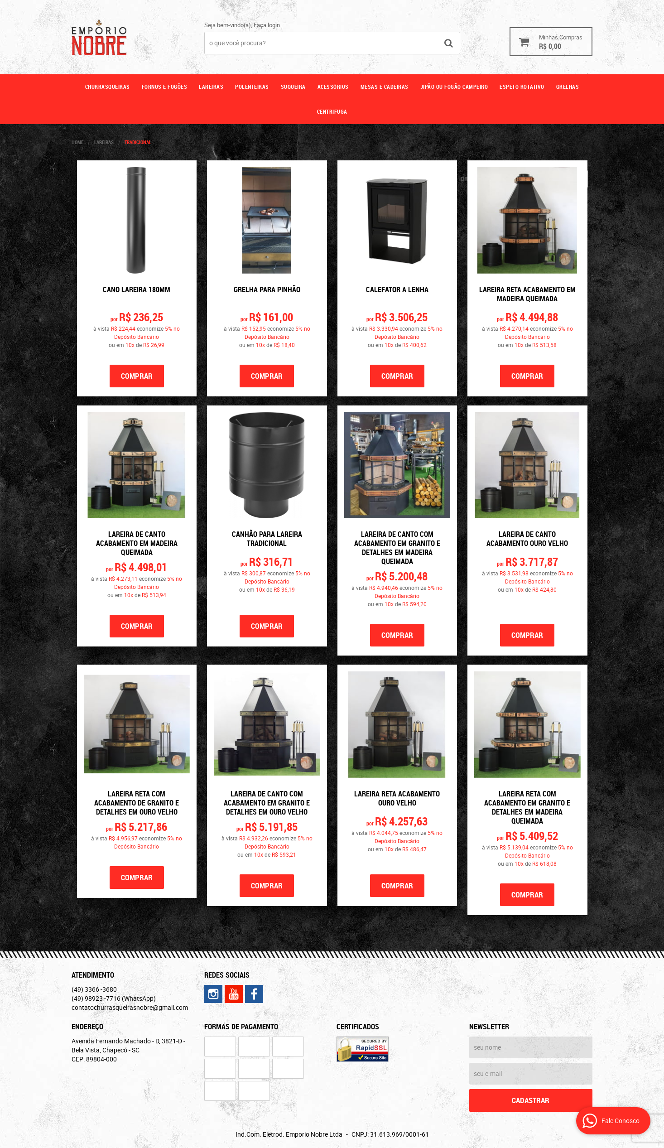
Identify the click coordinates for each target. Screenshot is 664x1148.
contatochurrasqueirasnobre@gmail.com (130, 1007)
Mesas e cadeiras (385, 86)
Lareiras (211, 86)
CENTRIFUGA (332, 111)
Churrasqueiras (107, 86)
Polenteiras (252, 86)
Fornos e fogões (165, 86)
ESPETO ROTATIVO (522, 86)
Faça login (267, 25)
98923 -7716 (114, 998)
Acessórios (333, 86)
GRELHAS (567, 86)
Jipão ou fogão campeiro (454, 86)
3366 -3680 (94, 989)
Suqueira (293, 86)
